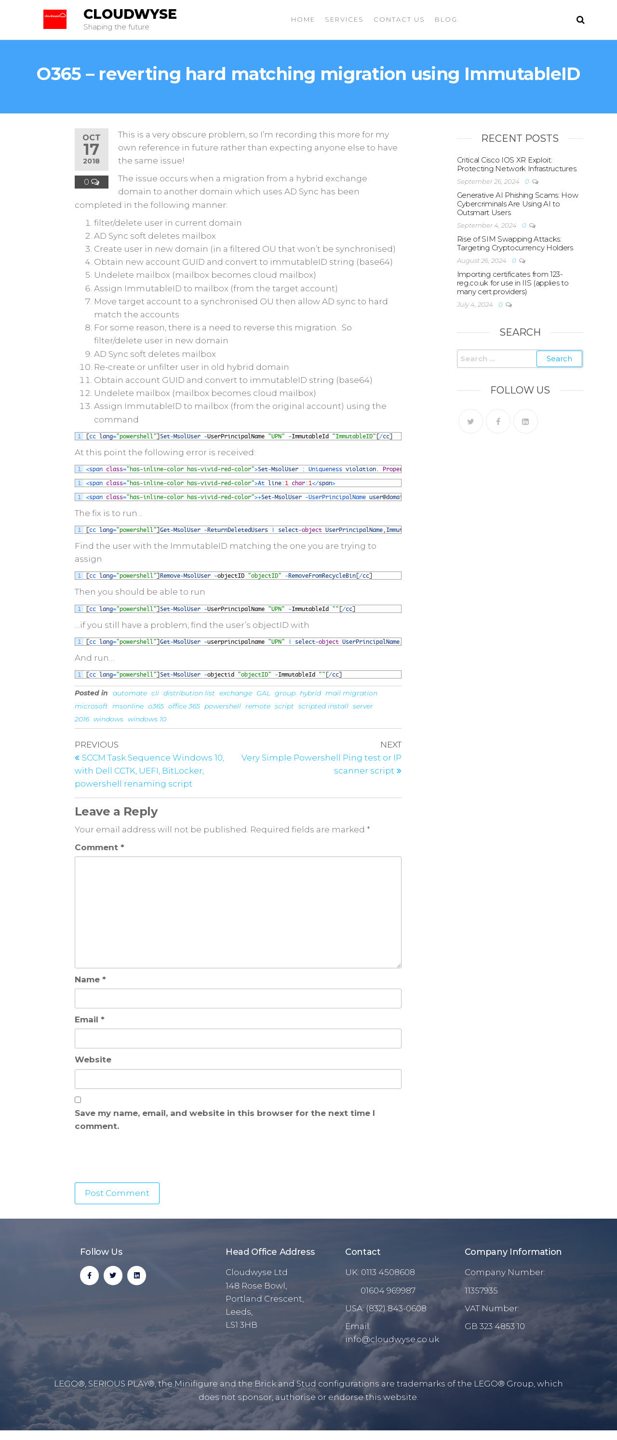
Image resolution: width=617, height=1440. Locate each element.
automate (130, 693)
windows (108, 719)
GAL (263, 693)
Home (303, 19)
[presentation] (148, 1159)
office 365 (184, 706)
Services (344, 19)
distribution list (189, 693)
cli (155, 693)
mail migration (351, 693)
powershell (222, 706)
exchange (235, 693)
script (284, 706)
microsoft (91, 706)
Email (90, 1019)
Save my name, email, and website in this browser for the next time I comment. (225, 1119)
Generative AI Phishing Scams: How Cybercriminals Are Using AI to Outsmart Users (517, 203)
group (285, 693)
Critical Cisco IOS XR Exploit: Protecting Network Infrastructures (517, 164)
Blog (446, 19)
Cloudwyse (130, 14)
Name (90, 979)
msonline (128, 706)
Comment (99, 847)
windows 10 (147, 719)
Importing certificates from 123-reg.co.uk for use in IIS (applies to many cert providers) (513, 283)
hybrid (310, 693)
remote (257, 706)
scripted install (323, 706)
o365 (156, 706)
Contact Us (399, 19)
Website (93, 1059)
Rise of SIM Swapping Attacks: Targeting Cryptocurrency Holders (515, 243)
